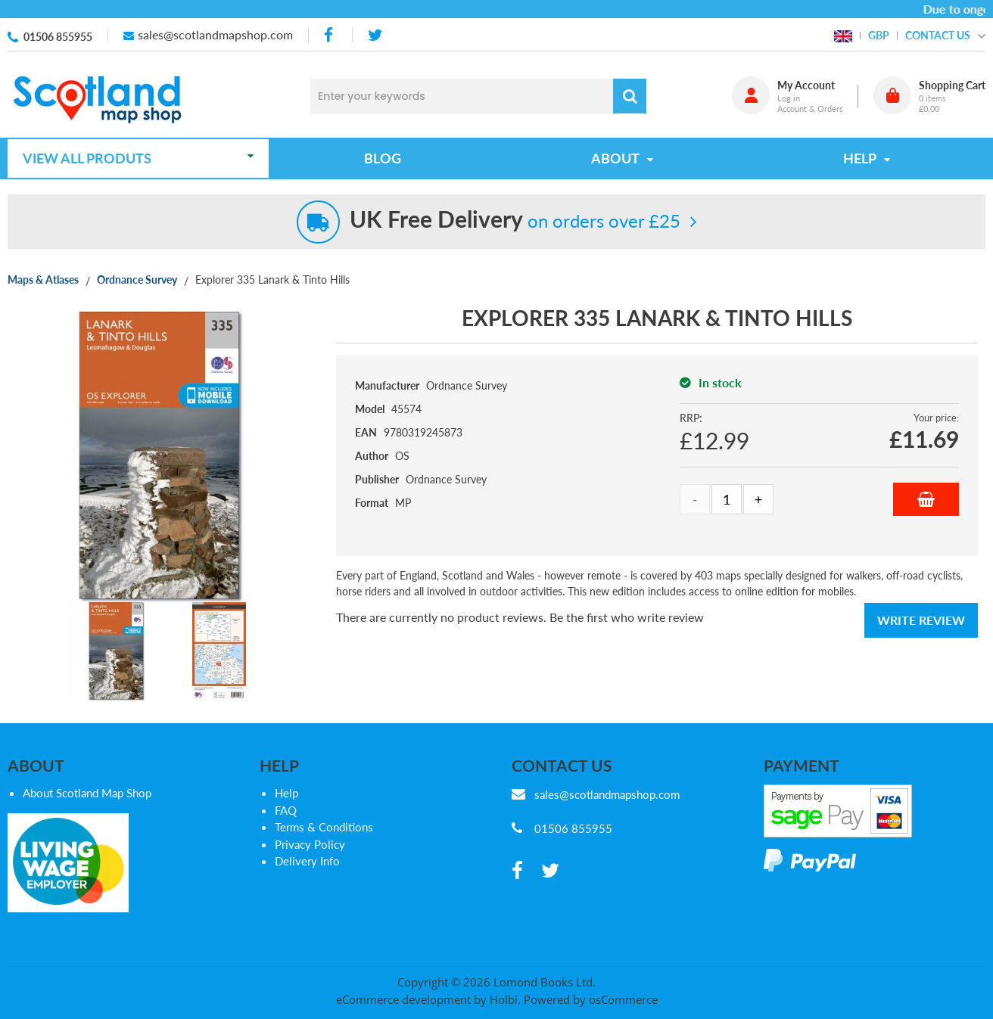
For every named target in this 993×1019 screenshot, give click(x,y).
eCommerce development (403, 999)
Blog (382, 158)
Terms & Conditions (324, 827)
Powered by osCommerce (591, 999)
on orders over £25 (515, 220)
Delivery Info (307, 861)
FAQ (286, 810)
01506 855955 (57, 36)
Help (286, 793)
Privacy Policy (310, 844)
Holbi (504, 999)
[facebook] (330, 35)
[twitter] (375, 35)
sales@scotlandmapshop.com (215, 34)
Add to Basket (926, 499)
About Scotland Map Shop (87, 793)
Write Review (921, 620)
